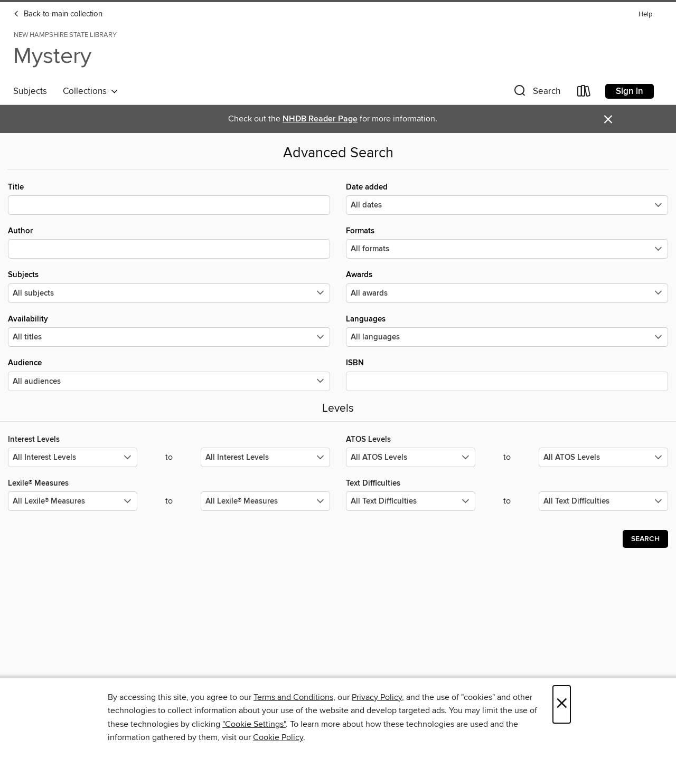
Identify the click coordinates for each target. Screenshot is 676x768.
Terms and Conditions (293, 697)
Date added (507, 198)
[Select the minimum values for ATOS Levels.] (410, 457)
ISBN (507, 374)
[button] (536, 93)
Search (645, 539)
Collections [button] (90, 91)
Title (169, 198)
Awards (507, 286)
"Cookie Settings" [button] (254, 724)
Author (169, 242)
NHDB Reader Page (320, 119)
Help (645, 14)
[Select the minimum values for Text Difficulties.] (410, 501)
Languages (507, 330)
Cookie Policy (278, 737)
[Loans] (584, 93)
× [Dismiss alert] (608, 119)
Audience (169, 374)
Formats (507, 242)
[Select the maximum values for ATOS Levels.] (603, 457)
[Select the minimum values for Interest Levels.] (72, 457)
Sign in (629, 91)
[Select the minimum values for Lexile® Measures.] (72, 501)
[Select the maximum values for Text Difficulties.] (603, 501)
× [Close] (561, 704)
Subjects (30, 91)
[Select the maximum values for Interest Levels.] (265, 457)
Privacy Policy (377, 697)
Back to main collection (57, 14)
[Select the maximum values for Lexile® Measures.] (265, 501)
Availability (169, 330)
